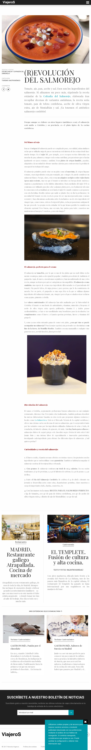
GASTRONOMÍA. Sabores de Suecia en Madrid (68, 647)
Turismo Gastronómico (11, 80)
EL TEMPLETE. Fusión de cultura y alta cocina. (68, 557)
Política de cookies (30, 747)
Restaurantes (20, 542)
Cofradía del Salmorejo (56, 96)
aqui (59, 744)
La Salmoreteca (41, 420)
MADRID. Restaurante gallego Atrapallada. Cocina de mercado (21, 562)
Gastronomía (68, 544)
